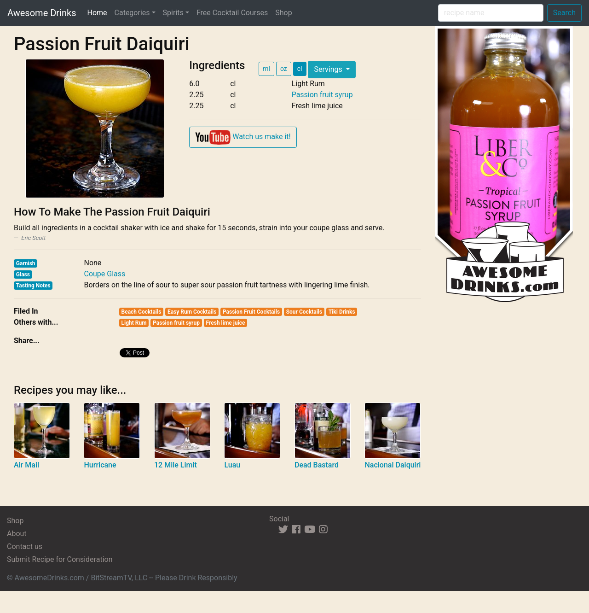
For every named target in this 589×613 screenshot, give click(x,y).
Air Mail (26, 465)
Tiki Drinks (342, 312)
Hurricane (100, 465)
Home (98, 12)
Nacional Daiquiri (392, 465)
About (17, 533)
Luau (232, 465)
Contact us (24, 546)
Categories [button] (132, 12)
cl (299, 68)
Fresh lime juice (225, 323)
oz (283, 68)
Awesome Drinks (41, 12)
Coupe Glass (104, 273)
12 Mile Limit (175, 465)
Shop (283, 12)
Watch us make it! (242, 137)
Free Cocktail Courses (232, 12)
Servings (329, 69)
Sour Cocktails (304, 312)
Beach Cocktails (141, 312)
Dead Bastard (316, 465)
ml (266, 68)
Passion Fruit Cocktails (251, 312)
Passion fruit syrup (322, 94)
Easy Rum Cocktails (191, 312)
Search (564, 12)
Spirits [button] (173, 12)
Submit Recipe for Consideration (59, 559)
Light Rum (134, 323)
